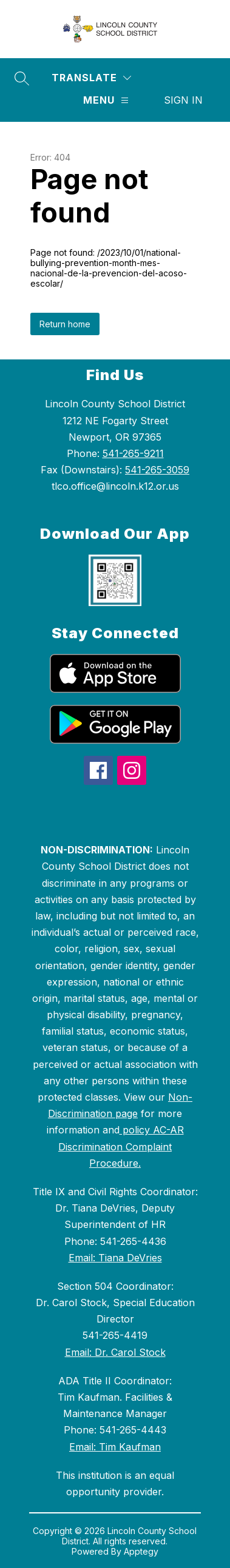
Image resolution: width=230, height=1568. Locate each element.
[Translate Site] (91, 77)
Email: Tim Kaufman (115, 1447)
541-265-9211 (133, 453)
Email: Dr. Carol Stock (115, 1352)
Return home (64, 324)
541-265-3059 (157, 470)
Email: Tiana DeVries (115, 1258)
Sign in (183, 100)
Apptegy (141, 1551)
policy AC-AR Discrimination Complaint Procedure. (121, 1146)
